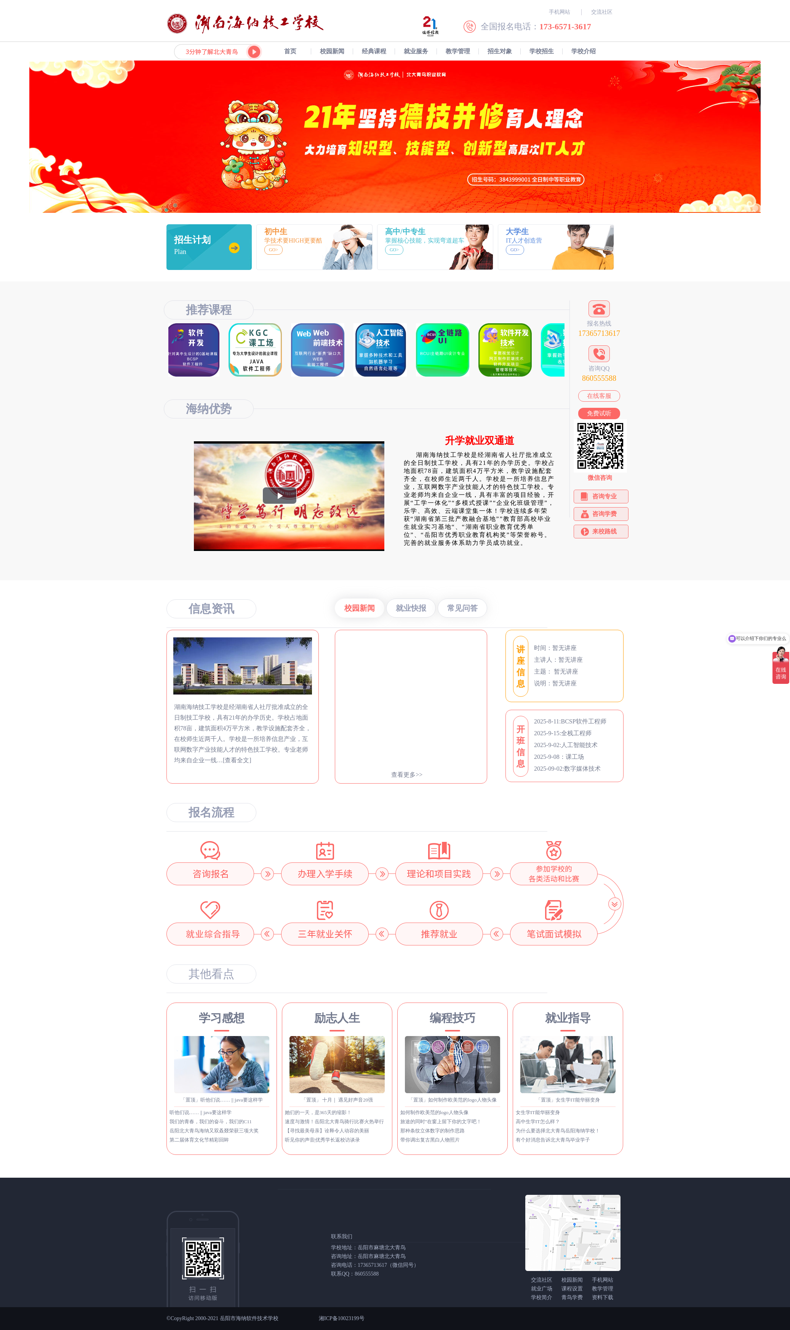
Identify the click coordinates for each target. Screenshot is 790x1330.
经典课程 (374, 51)
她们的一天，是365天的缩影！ (318, 1112)
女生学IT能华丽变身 (538, 1112)
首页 (290, 51)
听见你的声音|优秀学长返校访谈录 (322, 1140)
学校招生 (541, 51)
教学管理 (458, 51)
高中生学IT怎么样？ (538, 1121)
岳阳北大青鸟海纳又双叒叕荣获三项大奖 (214, 1131)
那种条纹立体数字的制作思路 (432, 1131)
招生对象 (500, 51)
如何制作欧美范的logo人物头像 (434, 1112)
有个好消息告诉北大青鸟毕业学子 (553, 1140)
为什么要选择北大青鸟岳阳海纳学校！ (558, 1131)
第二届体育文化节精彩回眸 (199, 1140)
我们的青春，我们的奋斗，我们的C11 (211, 1121)
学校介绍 (583, 51)
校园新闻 (332, 51)
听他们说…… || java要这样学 (201, 1112)
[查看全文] (237, 760)
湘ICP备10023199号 (342, 1318)
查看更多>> (406, 774)
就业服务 (416, 51)
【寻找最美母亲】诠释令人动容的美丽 (327, 1131)
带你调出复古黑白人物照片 (430, 1140)
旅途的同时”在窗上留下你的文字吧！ (441, 1121)
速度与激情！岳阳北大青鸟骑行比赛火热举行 (334, 1121)
